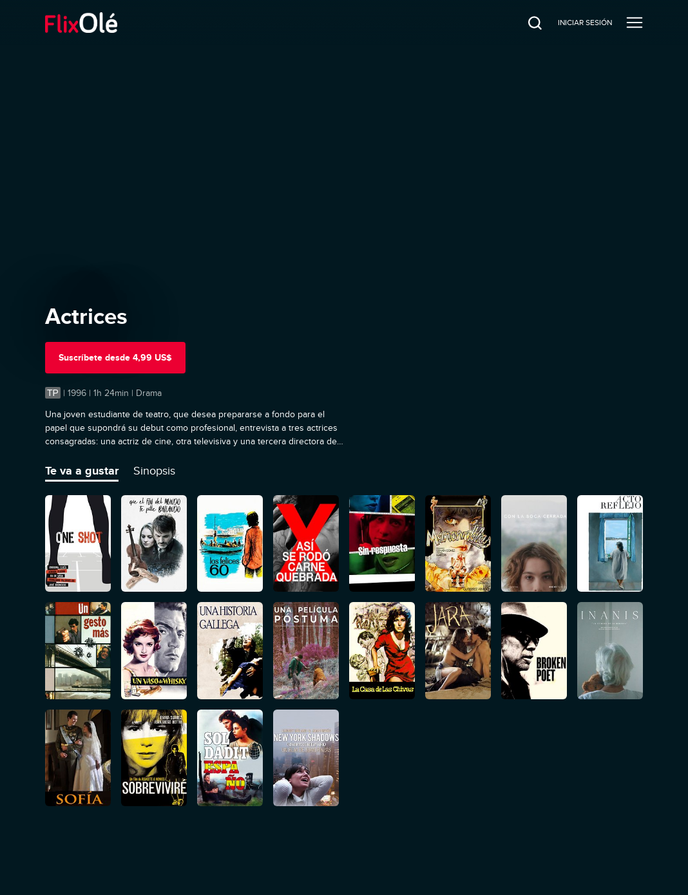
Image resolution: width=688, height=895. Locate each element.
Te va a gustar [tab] (82, 470)
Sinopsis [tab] (154, 470)
